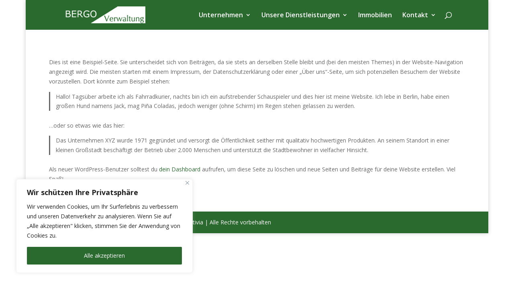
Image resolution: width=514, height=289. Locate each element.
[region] (104, 226)
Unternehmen (221, 15)
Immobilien (375, 15)
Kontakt (415, 15)
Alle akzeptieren (104, 255)
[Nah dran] (187, 183)
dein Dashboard (179, 169)
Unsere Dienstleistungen (300, 15)
